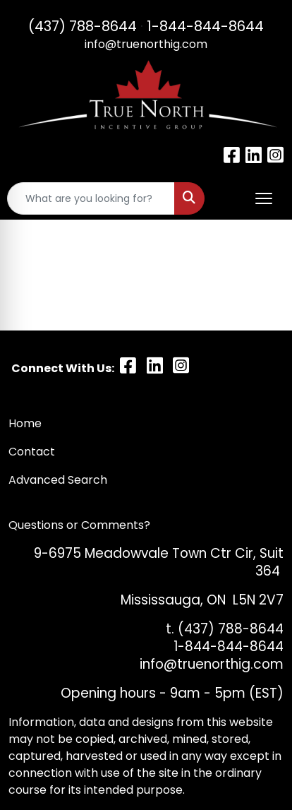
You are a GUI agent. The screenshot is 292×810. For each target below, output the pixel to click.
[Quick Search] (91, 198)
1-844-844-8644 (205, 26)
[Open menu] (264, 198)
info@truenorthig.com (146, 44)
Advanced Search (57, 480)
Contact (33, 451)
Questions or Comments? (79, 525)
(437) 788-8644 (82, 26)
